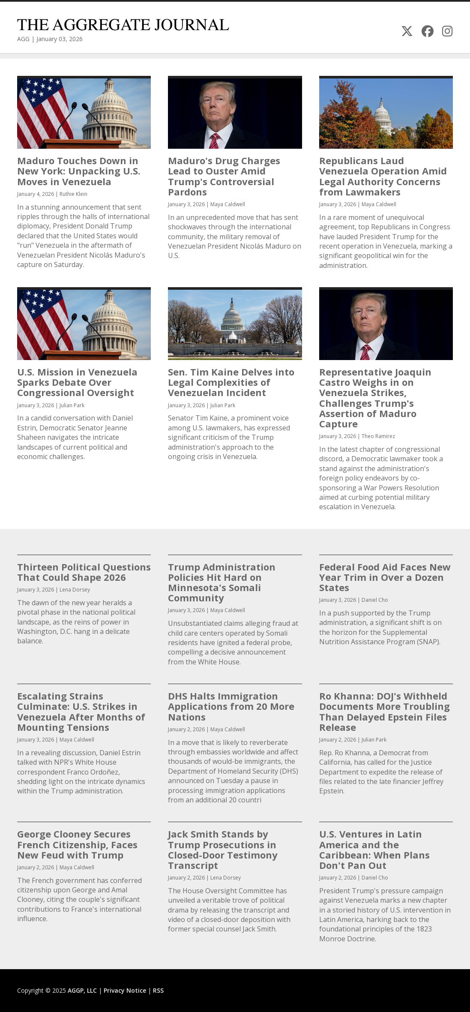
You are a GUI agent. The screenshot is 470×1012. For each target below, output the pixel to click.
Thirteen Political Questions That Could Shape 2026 (84, 571)
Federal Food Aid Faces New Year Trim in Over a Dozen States (385, 577)
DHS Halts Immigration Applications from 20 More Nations (231, 706)
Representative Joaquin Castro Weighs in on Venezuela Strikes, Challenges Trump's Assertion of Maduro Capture (375, 397)
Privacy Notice (125, 990)
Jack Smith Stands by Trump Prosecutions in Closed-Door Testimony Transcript (223, 849)
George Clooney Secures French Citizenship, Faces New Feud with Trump (77, 844)
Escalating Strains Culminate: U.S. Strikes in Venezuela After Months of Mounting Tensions (81, 711)
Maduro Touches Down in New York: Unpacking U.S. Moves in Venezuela (79, 170)
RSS (158, 990)
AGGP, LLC (82, 990)
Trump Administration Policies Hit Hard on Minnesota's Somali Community (221, 582)
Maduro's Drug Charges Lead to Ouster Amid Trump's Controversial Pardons (224, 176)
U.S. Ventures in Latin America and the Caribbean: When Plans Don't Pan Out (374, 849)
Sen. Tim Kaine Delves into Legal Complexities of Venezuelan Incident (231, 382)
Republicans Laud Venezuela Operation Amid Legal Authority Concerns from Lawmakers (383, 176)
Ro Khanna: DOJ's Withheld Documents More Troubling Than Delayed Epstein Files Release (384, 711)
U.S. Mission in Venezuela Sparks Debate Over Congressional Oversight (77, 382)
